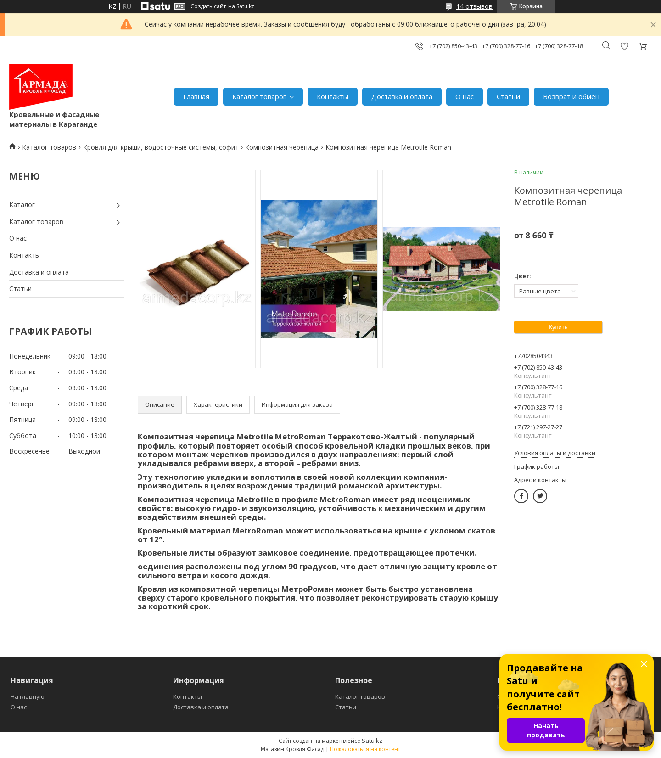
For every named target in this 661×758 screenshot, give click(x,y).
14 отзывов (474, 6)
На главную (28, 696)
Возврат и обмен (571, 96)
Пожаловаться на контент (365, 749)
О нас (464, 96)
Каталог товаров (259, 96)
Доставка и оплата (401, 96)
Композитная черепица (282, 147)
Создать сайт (208, 6)
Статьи (508, 96)
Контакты (332, 96)
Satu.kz (372, 740)
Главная (196, 96)
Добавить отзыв (624, 46)
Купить (558, 327)
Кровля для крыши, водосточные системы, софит (161, 147)
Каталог (22, 204)
